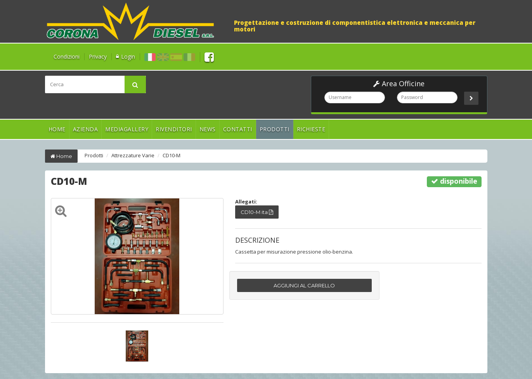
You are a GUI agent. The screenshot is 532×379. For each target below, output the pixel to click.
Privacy (98, 56)
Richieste (311, 129)
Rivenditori (174, 129)
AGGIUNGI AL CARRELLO (304, 285)
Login (128, 56)
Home (57, 129)
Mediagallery (126, 129)
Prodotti (274, 129)
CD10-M (171, 155)
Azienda (85, 129)
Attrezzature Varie (132, 155)
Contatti (237, 129)
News (207, 129)
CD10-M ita (257, 212)
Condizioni (67, 56)
